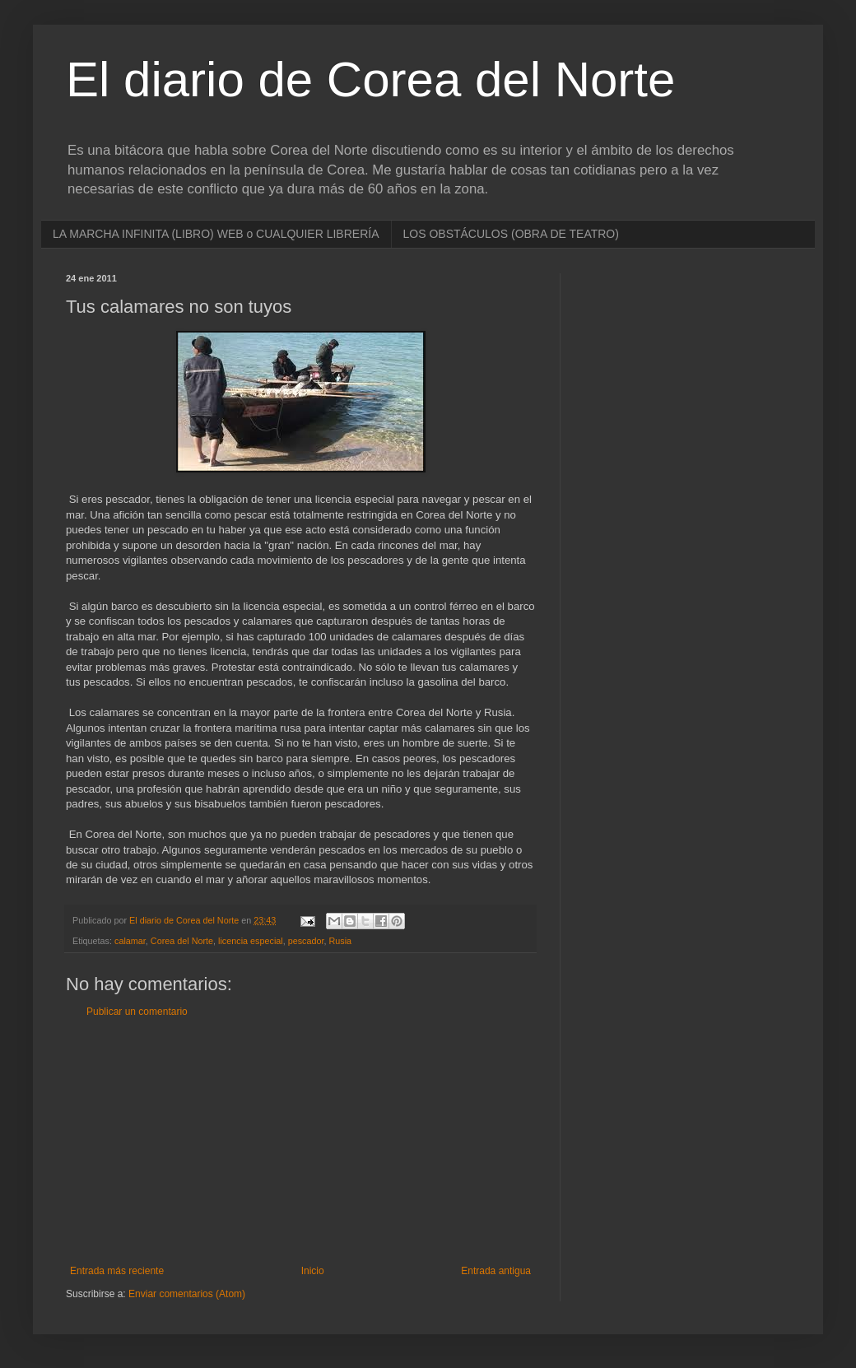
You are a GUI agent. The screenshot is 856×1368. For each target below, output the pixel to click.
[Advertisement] (300, 1142)
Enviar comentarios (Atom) (186, 1294)
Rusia (340, 941)
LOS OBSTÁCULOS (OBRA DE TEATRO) (511, 233)
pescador (306, 941)
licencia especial (250, 941)
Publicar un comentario (137, 1011)
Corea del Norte (182, 941)
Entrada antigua (496, 1271)
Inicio (312, 1271)
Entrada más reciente (117, 1271)
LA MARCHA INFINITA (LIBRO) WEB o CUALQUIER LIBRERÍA (216, 233)
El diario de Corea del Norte (370, 79)
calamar (130, 941)
